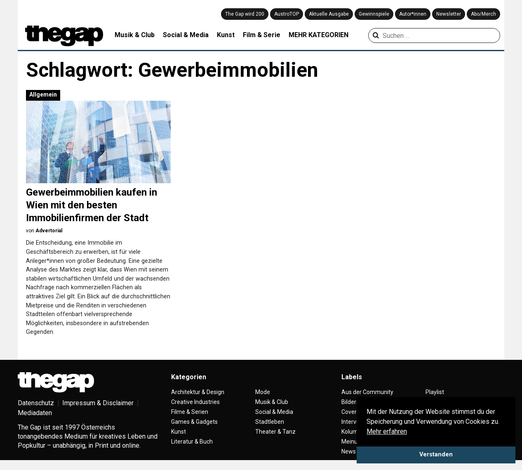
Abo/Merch (483, 14)
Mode (262, 392)
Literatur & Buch (192, 441)
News (348, 451)
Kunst (226, 35)
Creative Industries (195, 402)
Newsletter (448, 14)
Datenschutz (36, 403)
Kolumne (352, 431)
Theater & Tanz (275, 431)
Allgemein (43, 94)
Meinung (352, 441)
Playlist (435, 392)
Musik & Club (135, 35)
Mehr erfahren (387, 431)
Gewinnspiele (374, 14)
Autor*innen (412, 14)
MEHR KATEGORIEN (318, 35)
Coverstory (355, 412)
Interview (353, 421)
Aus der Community (367, 392)
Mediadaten (35, 413)
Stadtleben (269, 421)
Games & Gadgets (194, 421)
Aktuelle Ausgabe (329, 14)
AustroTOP (286, 14)
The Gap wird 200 (244, 14)
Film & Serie (261, 35)
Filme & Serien (189, 412)
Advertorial (48, 231)
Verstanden (436, 454)
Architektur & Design (197, 392)
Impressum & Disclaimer (98, 403)
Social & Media (186, 35)
